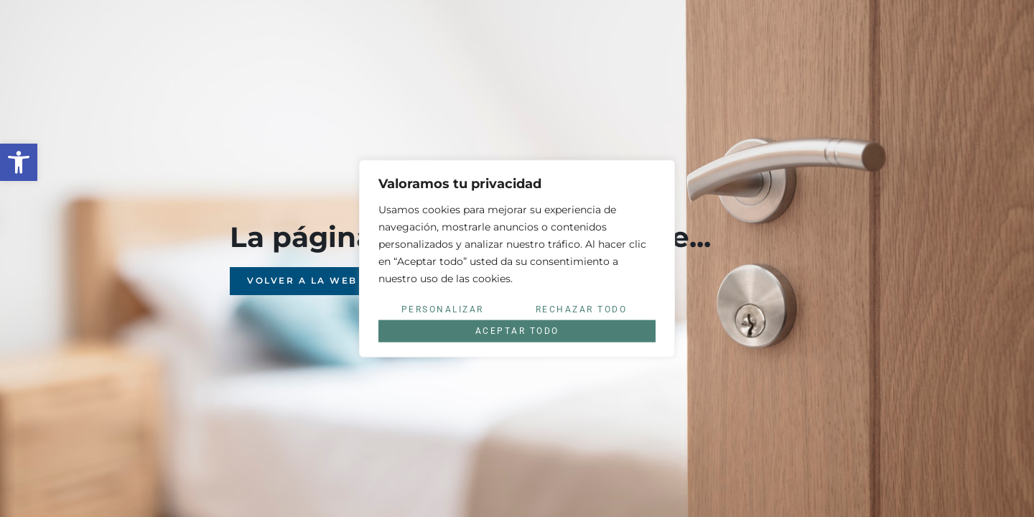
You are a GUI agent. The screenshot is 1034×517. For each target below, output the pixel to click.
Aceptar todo (517, 331)
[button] (18, 162)
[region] (517, 259)
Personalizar (442, 309)
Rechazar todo (582, 309)
